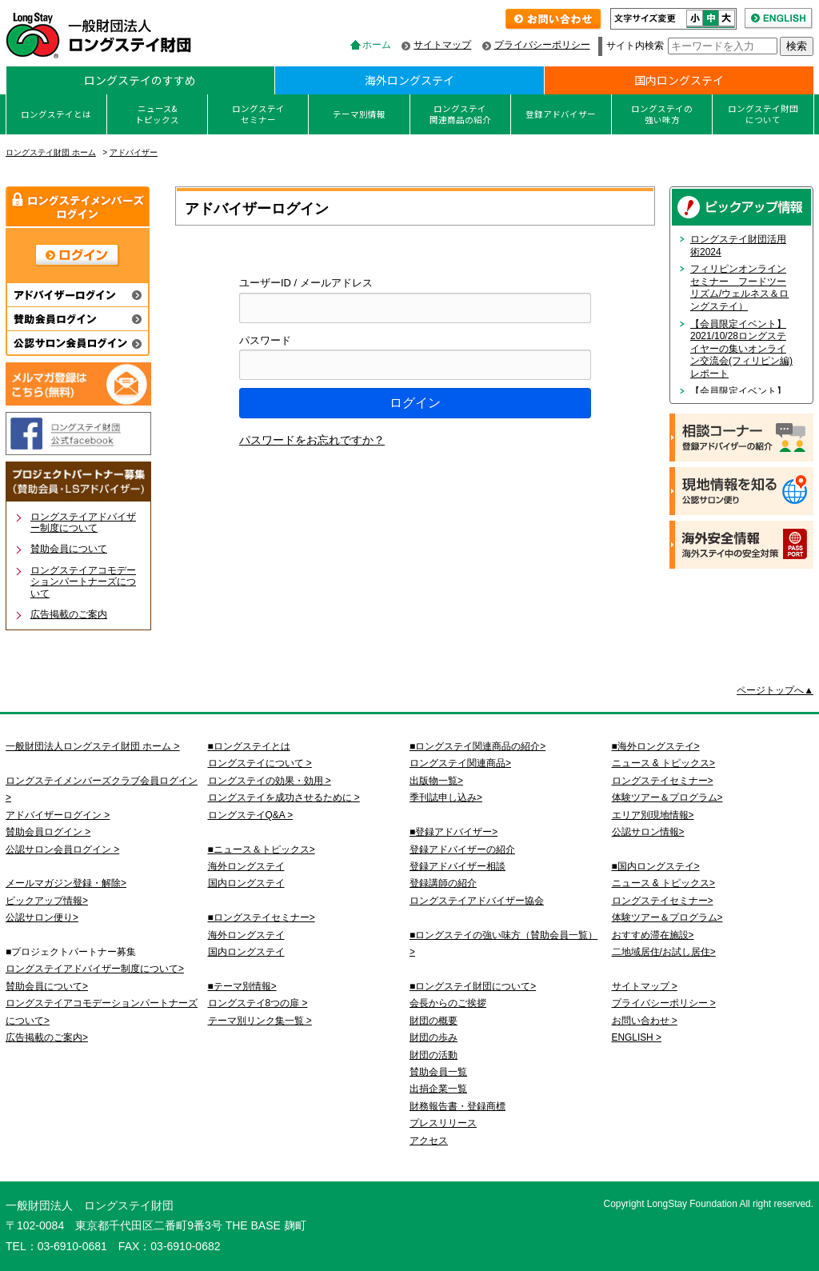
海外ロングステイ (409, 80)
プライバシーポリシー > (664, 1003)
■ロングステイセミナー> (261, 917)
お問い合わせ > (644, 1020)
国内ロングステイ (679, 80)
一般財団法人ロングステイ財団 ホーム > (93, 746)
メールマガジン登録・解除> (66, 883)
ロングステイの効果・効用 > (269, 780)
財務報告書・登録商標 (457, 1106)
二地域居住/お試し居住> (664, 951)
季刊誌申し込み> (446, 797)
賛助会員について (68, 548)
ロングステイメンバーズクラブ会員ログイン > (102, 789)
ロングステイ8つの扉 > (258, 1003)
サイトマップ (442, 44)
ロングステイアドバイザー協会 (477, 900)
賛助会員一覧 (438, 1071)
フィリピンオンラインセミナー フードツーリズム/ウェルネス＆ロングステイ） (739, 287)
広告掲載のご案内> (47, 1037)
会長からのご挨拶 (448, 1003)
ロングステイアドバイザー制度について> (95, 968)
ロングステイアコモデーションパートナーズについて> (102, 1011)
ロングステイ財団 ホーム (51, 152)
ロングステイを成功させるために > (284, 797)
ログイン (415, 403)
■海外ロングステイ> (656, 746)
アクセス (429, 1140)
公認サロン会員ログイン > (62, 849)
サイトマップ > (644, 986)
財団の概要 (433, 1020)
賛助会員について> (47, 986)
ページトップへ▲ (775, 690)
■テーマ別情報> (242, 986)
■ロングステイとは (249, 746)
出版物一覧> (436, 780)
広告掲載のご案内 (68, 614)
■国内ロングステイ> (656, 866)
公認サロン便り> (42, 917)
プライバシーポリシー (542, 44)
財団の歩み (433, 1037)
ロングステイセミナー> (662, 780)
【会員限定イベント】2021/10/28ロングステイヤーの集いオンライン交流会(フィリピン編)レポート (741, 348)
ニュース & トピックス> (663, 763)
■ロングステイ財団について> (473, 986)
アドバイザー (134, 152)
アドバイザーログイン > (58, 815)
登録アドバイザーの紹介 (462, 849)
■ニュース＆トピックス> (261, 849)
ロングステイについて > (260, 763)
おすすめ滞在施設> (653, 935)
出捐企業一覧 (438, 1088)
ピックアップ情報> (47, 900)
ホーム (376, 44)
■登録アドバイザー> (453, 831)
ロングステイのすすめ (140, 80)
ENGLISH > (636, 1037)
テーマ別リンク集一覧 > (260, 1020)
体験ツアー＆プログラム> (667, 797)
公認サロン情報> (648, 831)
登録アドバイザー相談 (457, 866)
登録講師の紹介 (443, 883)
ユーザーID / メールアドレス (306, 283)
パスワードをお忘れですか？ (312, 440)
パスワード (265, 340)
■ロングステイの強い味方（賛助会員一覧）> (503, 943)
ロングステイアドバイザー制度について (83, 522)
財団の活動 (433, 1055)
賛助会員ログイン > (48, 831)
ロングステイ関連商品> (460, 763)
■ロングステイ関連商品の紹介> (477, 746)
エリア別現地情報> (653, 815)
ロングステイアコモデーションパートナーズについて (83, 582)
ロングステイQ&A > (251, 815)
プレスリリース (443, 1123)
